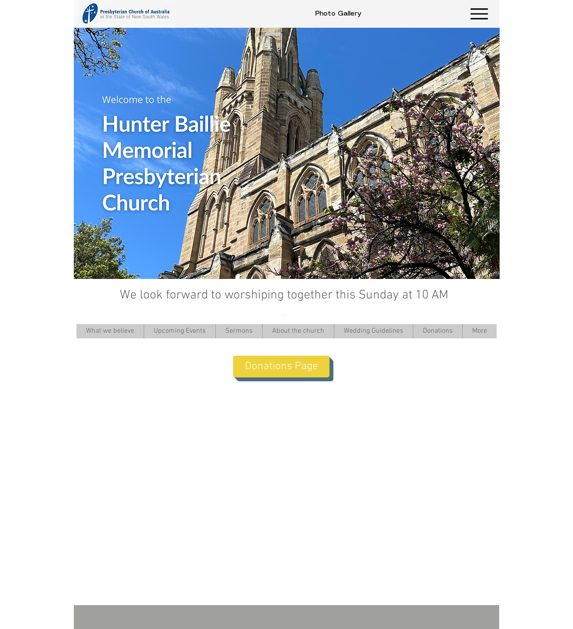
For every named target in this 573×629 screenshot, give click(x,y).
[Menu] (479, 13)
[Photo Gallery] (338, 14)
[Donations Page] (281, 366)
